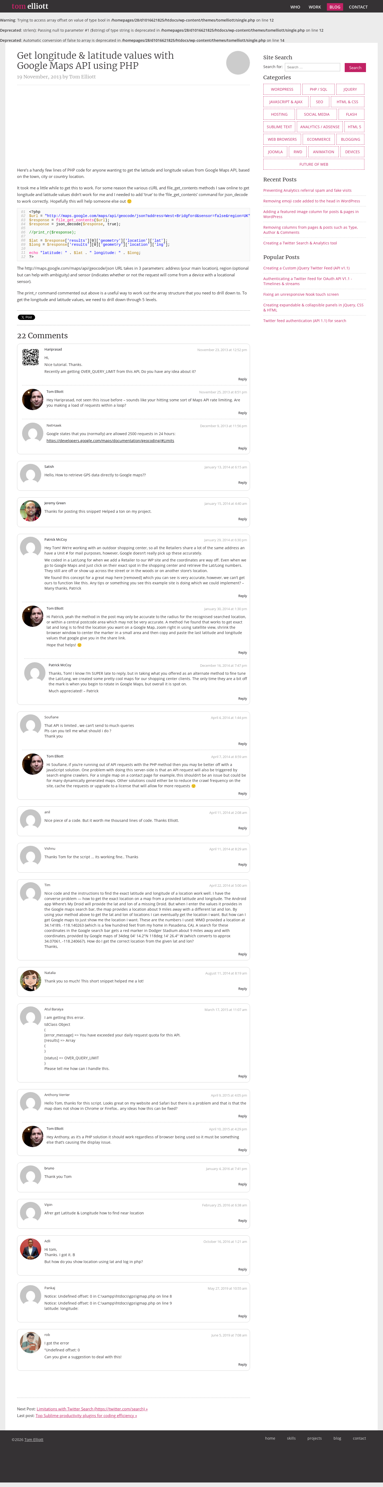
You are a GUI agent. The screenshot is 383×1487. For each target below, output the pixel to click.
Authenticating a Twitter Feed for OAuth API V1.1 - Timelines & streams (307, 281)
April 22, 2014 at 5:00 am (228, 890)
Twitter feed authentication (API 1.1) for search (304, 320)
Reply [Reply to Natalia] (242, 993)
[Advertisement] (133, 126)
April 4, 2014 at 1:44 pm (229, 722)
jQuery (350, 89)
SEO (319, 101)
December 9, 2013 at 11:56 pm (223, 430)
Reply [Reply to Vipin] (242, 1225)
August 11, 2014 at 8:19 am (226, 977)
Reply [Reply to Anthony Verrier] (242, 1120)
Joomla (275, 151)
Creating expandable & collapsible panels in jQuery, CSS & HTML (313, 307)
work (315, 7)
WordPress (282, 89)
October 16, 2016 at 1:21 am (225, 1246)
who (295, 7)
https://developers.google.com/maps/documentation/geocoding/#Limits (110, 445)
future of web (313, 164)
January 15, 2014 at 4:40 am (226, 508)
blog (335, 7)
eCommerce (319, 139)
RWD (298, 151)
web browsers (282, 139)
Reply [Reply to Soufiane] (242, 748)
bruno (49, 1173)
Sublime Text (279, 126)
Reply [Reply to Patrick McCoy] (242, 600)
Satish (49, 471)
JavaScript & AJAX (285, 101)
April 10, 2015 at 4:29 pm (228, 1133)
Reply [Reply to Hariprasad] (242, 383)
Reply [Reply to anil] (242, 832)
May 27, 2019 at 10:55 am (227, 1293)
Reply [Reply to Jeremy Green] (242, 523)
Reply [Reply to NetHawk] (242, 452)
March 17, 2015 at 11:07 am (226, 1014)
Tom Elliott (55, 396)
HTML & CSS (347, 101)
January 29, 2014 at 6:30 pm (225, 544)
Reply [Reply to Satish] (242, 487)
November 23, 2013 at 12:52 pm (222, 354)
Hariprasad (53, 353)
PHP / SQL (318, 89)
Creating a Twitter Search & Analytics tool (300, 242)
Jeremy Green (55, 507)
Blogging (350, 139)
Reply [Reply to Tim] (242, 958)
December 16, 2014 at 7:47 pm (223, 670)
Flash (351, 114)
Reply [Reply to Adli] (242, 1274)
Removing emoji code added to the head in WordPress (311, 200)
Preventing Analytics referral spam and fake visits (307, 190)
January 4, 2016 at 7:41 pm (226, 1173)
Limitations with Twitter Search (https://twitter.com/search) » (92, 1413)
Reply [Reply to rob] (242, 1369)
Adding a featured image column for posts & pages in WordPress (311, 214)
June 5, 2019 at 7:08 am (229, 1340)
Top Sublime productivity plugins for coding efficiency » (86, 1420)
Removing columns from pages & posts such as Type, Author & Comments (310, 230)
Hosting (279, 114)
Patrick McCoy (55, 544)
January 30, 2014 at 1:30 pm (225, 613)
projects (314, 1442)
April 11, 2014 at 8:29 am (228, 853)
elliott (30, 6)
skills (291, 1442)
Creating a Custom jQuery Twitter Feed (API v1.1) (306, 267)
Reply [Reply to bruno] (242, 1188)
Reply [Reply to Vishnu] (242, 869)
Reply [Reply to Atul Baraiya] (242, 1080)
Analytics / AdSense (320, 126)
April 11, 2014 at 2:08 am (228, 817)
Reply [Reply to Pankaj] (242, 1320)
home (270, 1442)
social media (317, 114)
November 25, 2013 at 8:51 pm (223, 396)
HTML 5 (354, 126)
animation (323, 151)
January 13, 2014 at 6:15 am (226, 471)
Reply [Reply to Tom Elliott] (242, 417)
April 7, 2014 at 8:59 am (229, 761)
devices (352, 151)
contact (358, 7)
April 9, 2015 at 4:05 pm (229, 1099)
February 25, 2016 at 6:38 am (224, 1209)
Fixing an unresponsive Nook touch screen (301, 294)
